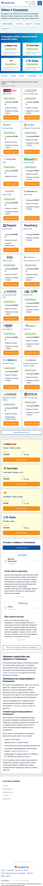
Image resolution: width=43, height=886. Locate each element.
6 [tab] (26, 862)
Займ (4, 162)
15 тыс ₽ (19, 24)
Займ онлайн (7, 94)
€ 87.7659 (32, 4)
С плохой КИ (31, 76)
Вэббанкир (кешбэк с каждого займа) (31, 364)
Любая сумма (7, 24)
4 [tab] (21, 862)
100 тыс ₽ (5, 29)
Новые (21, 76)
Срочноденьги (7, 329)
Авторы (30, 873)
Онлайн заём (27, 295)
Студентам (6, 799)
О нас (3, 870)
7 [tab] (28, 862)
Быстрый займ (7, 128)
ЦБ (27, 2)
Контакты (19, 870)
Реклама (10, 870)
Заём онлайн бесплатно (31, 260)
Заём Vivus (27, 329)
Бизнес (5, 786)
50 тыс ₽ (38, 24)
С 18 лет (5, 795)
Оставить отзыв (21, 548)
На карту (4, 76)
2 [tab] (17, 862)
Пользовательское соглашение (13, 873)
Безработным (8, 792)
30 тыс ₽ (28, 24)
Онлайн (13, 76)
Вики (26, 870)
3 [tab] (19, 862)
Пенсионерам (7, 789)
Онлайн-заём (7, 229)
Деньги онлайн (28, 162)
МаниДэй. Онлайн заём (31, 128)
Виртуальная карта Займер (9, 399)
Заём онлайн (27, 194)
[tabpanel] (20, 790)
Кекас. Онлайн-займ (30, 398)
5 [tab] (24, 862)
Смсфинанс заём (8, 363)
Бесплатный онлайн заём (9, 296)
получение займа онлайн (23, 706)
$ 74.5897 (32, 2)
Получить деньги (11, 117)
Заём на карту (7, 260)
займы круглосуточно (19, 751)
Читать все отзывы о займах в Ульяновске (21, 648)
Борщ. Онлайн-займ (30, 94)
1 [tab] (15, 862)
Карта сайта (5, 876)
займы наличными (10, 673)
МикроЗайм (27, 229)
